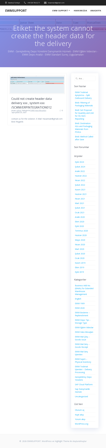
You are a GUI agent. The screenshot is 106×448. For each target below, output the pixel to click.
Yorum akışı (80, 419)
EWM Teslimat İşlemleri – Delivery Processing (83, 369)
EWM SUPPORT (60, 10)
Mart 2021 (79, 203)
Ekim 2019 (79, 267)
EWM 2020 (80, 308)
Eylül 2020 (79, 226)
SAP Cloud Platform (84, 384)
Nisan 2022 (80, 180)
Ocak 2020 (79, 258)
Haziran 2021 (81, 194)
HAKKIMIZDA (80, 10)
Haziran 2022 (81, 175)
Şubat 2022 (80, 185)
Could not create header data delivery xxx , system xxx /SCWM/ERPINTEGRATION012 (31, 103)
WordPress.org (81, 423)
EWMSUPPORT (16, 10)
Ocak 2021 (79, 212)
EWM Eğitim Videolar (84, 327)
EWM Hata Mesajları (38, 110)
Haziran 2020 (81, 235)
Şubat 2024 (80, 166)
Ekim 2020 (79, 221)
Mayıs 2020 (80, 240)
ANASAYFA (95, 10)
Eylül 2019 (79, 272)
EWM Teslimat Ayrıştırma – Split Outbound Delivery (83, 95)
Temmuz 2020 (81, 230)
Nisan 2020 (80, 244)
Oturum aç (79, 410)
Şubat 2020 (80, 253)
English (78, 298)
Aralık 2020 (80, 217)
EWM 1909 (80, 303)
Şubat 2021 (80, 207)
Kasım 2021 (80, 189)
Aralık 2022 (80, 171)
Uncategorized (81, 396)
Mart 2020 (79, 249)
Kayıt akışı (79, 414)
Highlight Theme (62, 441)
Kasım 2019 (80, 263)
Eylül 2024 (79, 162)
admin (18, 110)
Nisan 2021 (80, 198)
